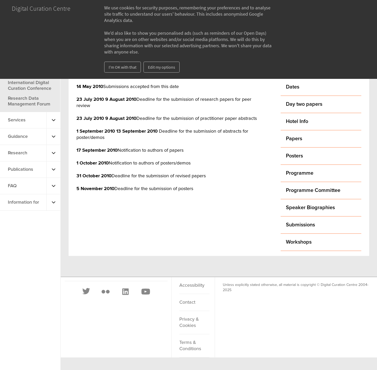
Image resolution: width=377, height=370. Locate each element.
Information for (23, 202)
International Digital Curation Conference (29, 85)
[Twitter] (86, 292)
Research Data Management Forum (29, 101)
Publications (20, 169)
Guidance (18, 136)
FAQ (12, 186)
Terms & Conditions (190, 345)
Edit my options (161, 67)
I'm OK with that (122, 67)
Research (17, 153)
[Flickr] (105, 292)
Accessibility (191, 285)
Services (17, 120)
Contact (187, 302)
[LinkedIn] (125, 292)
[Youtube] (145, 292)
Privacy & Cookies (189, 322)
